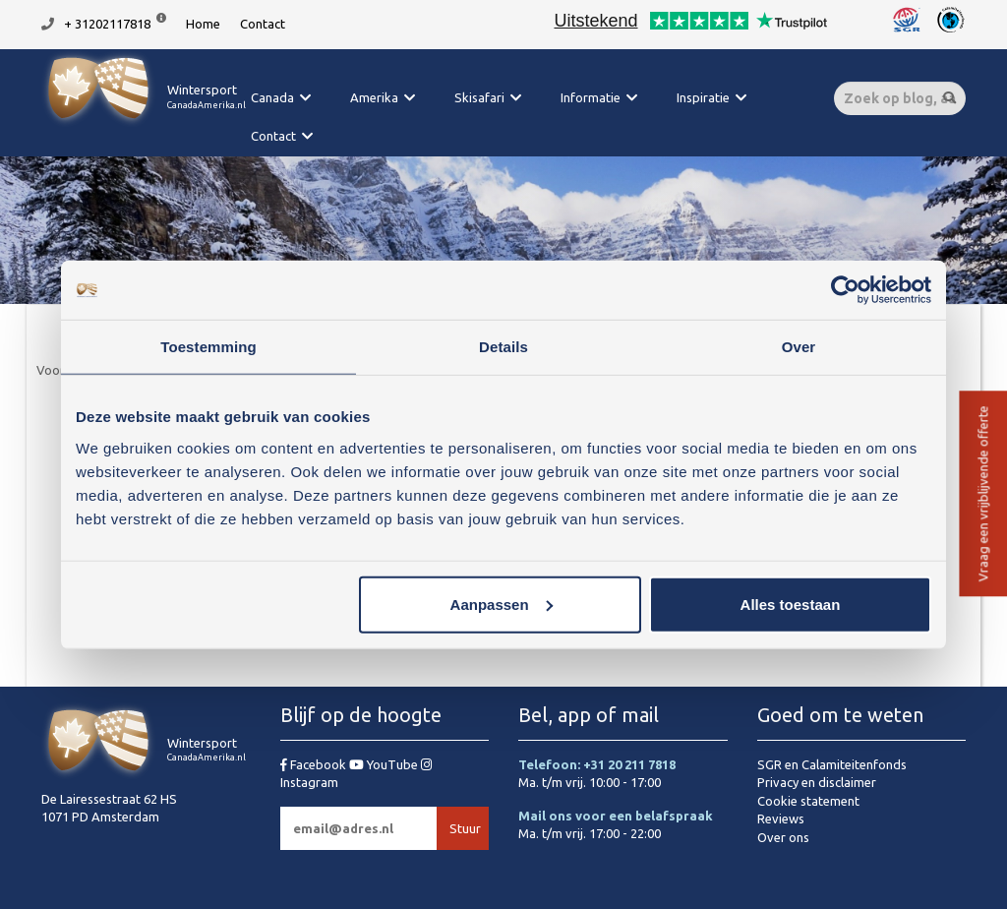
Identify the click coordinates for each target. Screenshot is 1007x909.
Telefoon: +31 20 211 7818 (597, 764)
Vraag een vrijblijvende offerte (982, 494)
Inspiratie (703, 97)
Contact (262, 23)
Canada (272, 97)
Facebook (314, 764)
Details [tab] (503, 346)
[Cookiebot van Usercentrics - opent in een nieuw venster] (845, 290)
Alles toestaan (790, 603)
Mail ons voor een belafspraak (615, 815)
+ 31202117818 (107, 23)
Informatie (591, 97)
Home (203, 23)
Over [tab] (799, 346)
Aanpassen (501, 603)
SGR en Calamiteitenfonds (832, 764)
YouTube (385, 764)
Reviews (780, 818)
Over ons (783, 837)
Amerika (374, 97)
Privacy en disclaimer (816, 782)
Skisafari (479, 97)
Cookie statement (808, 801)
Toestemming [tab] (208, 346)
